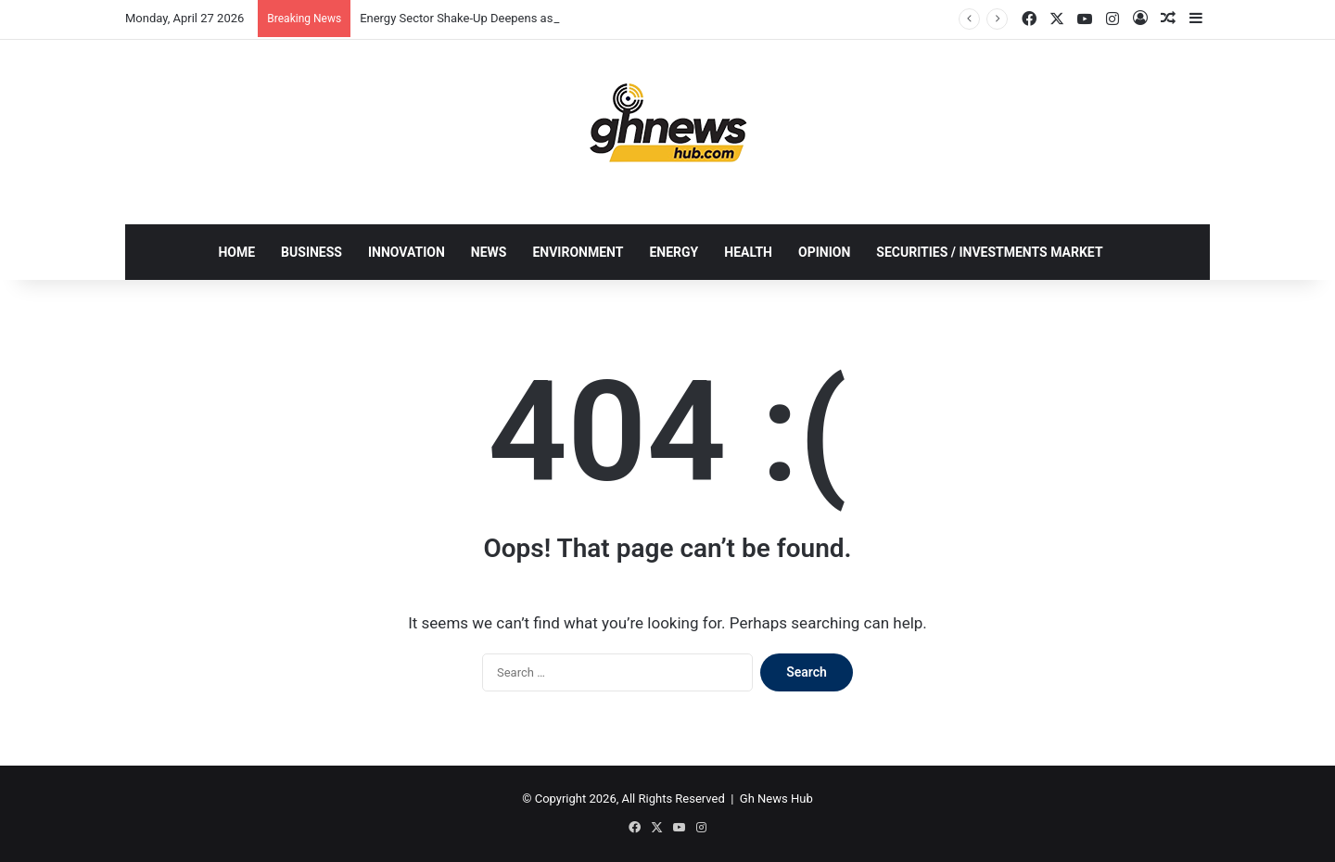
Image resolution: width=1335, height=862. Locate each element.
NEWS (489, 252)
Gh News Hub (776, 798)
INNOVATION (406, 252)
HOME (236, 252)
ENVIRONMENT (577, 252)
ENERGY (673, 252)
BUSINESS (311, 252)
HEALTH (748, 252)
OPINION (824, 252)
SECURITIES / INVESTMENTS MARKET (989, 252)
